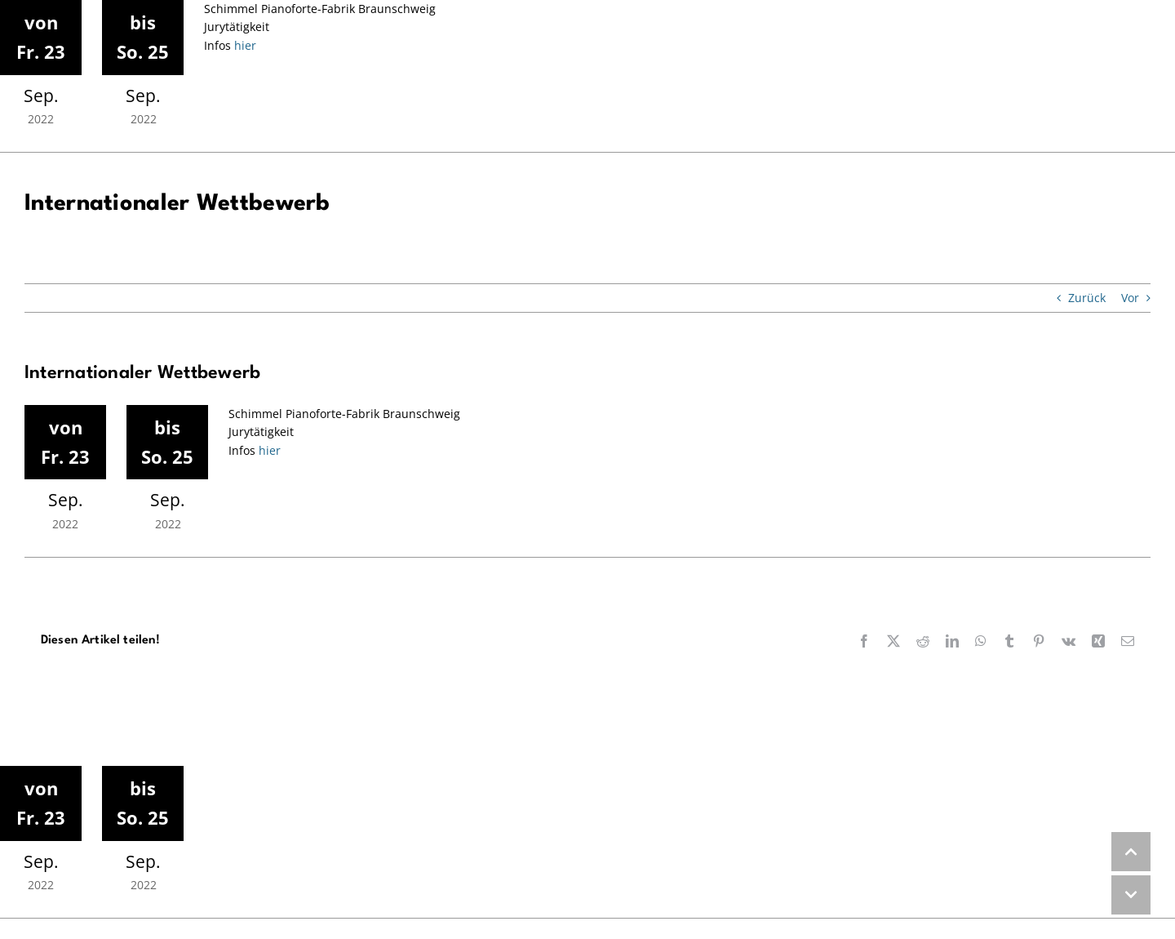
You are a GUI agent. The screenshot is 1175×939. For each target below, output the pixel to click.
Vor (1130, 297)
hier (243, 45)
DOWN (1131, 895)
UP (1131, 851)
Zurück (1087, 297)
